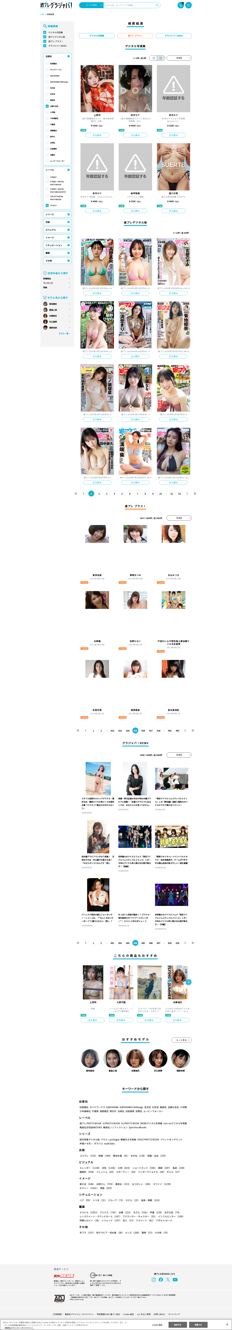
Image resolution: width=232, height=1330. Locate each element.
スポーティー (126, 1172)
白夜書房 (53, 149)
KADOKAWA (54, 76)
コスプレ (88, 1155)
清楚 (106, 1188)
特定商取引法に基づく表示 (108, 1314)
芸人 (129, 1220)
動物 (148, 1232)
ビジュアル (51, 229)
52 (179, 493)
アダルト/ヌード (164, 1220)
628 (169, 943)
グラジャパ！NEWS (57, 45)
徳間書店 (53, 130)
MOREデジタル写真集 (151, 1123)
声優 (156, 1212)
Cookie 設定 (128, 1314)
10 (160, 493)
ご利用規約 (57, 1314)
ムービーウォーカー (57, 161)
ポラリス (98, 1143)
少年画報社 (54, 118)
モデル (141, 1212)
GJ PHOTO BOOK (130, 1123)
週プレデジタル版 (56, 36)
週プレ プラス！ (55, 41)
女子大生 (173, 1212)
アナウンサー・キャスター (140, 1216)
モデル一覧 (63, 333)
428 (158, 730)
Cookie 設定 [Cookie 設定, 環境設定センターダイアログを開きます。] (157, 1324)
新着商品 (47, 278)
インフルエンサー (171, 1216)
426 (143, 730)
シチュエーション (54, 245)
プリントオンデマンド (171, 1139)
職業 (48, 252)
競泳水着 (121, 1155)
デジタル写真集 (55, 32)
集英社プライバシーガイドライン (79, 1314)
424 (127, 730)
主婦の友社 (54, 106)
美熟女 (123, 1184)
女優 (125, 1212)
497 (158, 943)
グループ (116, 1200)
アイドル (109, 1212)
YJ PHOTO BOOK (111, 1123)
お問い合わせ (159, 1314)
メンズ (133, 1232)
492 (169, 730)
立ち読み (97, 135)
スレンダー (90, 1168)
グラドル (89, 1212)
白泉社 (52, 142)
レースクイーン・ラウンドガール (101, 1216)
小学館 (52, 112)
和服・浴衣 (157, 1155)
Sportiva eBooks (137, 1127)
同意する (198, 1324)
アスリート (145, 1220)
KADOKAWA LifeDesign (59, 82)
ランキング (48, 283)
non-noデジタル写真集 (175, 1123)
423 (120, 730)
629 (177, 943)
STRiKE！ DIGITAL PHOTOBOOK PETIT (58, 190)
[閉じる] (227, 1324)
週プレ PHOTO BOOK (91, 1123)
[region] (116, 1324)
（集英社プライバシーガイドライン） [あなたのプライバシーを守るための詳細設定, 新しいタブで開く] (19, 1327)
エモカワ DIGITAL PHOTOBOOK (56, 198)
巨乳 (109, 1168)
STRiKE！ (53, 177)
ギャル (174, 1172)
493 (177, 730)
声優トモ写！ (86, 1143)
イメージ (50, 237)
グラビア (53, 205)
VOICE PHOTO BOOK (148, 1139)
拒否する (177, 1324)
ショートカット (144, 1168)
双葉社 (52, 155)
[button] (189, 982)
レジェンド (112, 1220)
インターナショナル (152, 1172)
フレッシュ (105, 1172)
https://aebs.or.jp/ (77, 1299)
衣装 (48, 222)
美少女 (87, 1184)
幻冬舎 (52, 94)
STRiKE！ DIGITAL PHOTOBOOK (57, 183)
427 (151, 730)
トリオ (100, 1200)
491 (112, 943)
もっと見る (181, 1040)
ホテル (133, 1200)
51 (172, 493)
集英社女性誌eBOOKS (91, 1127)
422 (112, 730)
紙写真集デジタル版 (90, 1139)
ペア (86, 1200)
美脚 (164, 1168)
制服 (105, 1155)
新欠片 (52, 136)
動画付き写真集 (128, 1139)
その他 (49, 260)
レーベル (50, 169)
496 (151, 943)
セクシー (89, 1188)
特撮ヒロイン (90, 1220)
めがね (138, 1155)
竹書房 (52, 124)
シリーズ (50, 214)
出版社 (49, 56)
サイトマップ (174, 1314)
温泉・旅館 (151, 1200)
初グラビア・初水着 (110, 1232)
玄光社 (52, 88)
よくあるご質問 (143, 1314)
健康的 (87, 1172)
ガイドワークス (56, 69)
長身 (179, 1168)
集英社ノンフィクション (115, 1127)
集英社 (52, 100)
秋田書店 (53, 63)
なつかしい (142, 1184)
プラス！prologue (110, 1139)
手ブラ (87, 1232)
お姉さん (105, 1184)
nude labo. (109, 1143)
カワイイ (162, 1184)
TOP (42, 14)
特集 (45, 287)
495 (143, 943)
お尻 (124, 1168)
